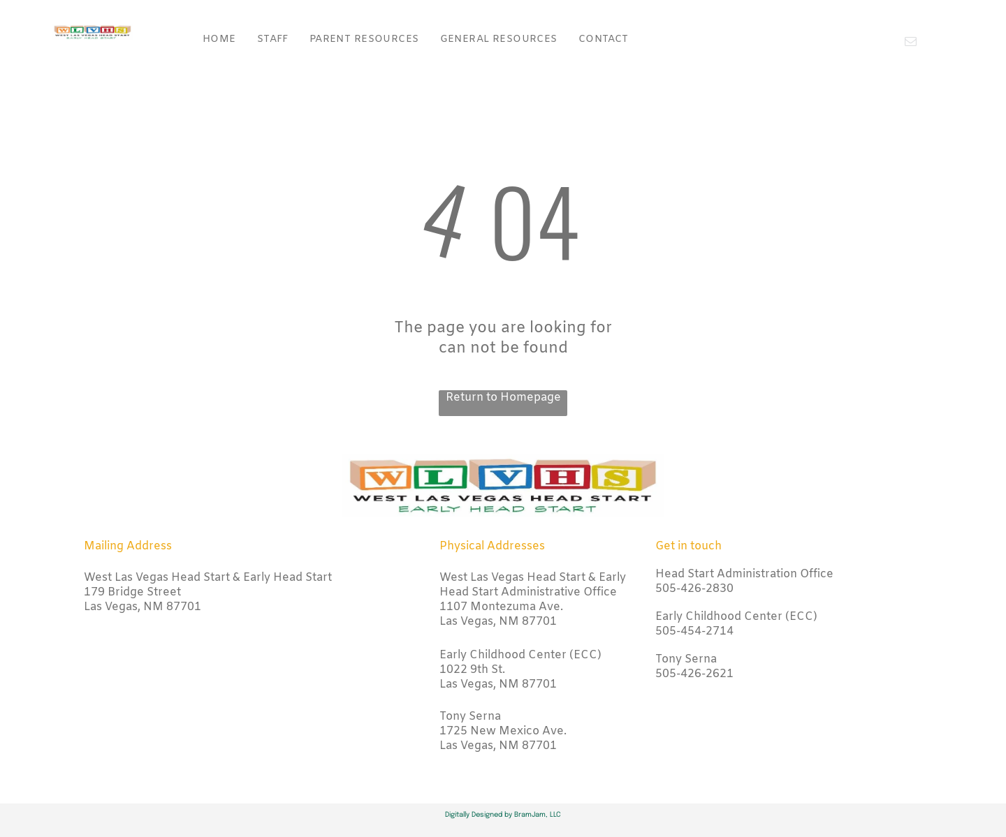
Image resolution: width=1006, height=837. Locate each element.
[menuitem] (219, 39)
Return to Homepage (503, 397)
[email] (910, 43)
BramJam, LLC (537, 814)
